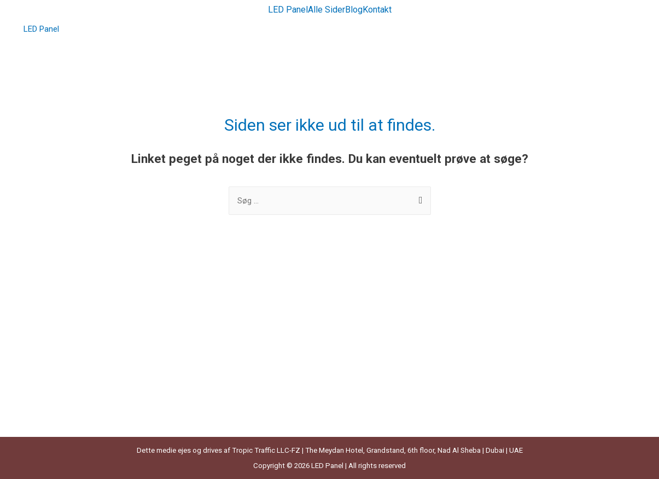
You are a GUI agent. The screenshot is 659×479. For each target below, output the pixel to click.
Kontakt (377, 9)
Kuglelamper (51, 371)
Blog (354, 9)
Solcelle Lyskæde (372, 401)
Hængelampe (53, 340)
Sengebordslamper (375, 386)
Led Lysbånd (363, 309)
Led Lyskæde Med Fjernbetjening (399, 325)
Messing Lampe (369, 355)
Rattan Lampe (366, 371)
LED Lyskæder (366, 340)
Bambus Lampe (57, 309)
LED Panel (288, 9)
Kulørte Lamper (56, 386)
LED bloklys (49, 416)
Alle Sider (326, 9)
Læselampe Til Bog (63, 401)
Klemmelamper (56, 355)
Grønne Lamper (57, 325)
